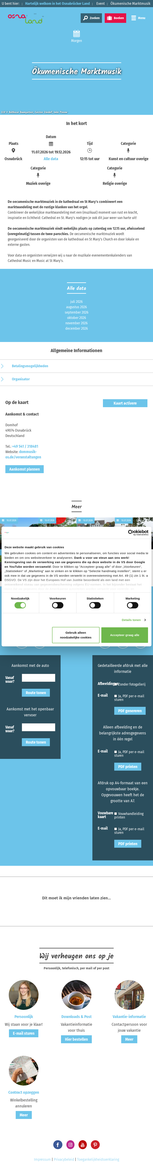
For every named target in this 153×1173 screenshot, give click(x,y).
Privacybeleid (64, 1159)
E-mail (103, 695)
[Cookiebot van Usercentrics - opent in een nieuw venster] (131, 533)
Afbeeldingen (106, 683)
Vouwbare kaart (105, 815)
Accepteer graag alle (124, 635)
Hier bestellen (76, 1039)
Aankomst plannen (24, 469)
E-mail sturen (23, 1033)
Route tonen (36, 692)
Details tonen (131, 620)
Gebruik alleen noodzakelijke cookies (75, 635)
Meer (129, 1039)
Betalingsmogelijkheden (30, 366)
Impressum (42, 1159)
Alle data (51, 158)
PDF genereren (130, 710)
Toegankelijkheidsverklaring (98, 1159)
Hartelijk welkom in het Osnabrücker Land (58, 3)
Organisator (21, 379)
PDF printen (127, 766)
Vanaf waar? (9, 679)
